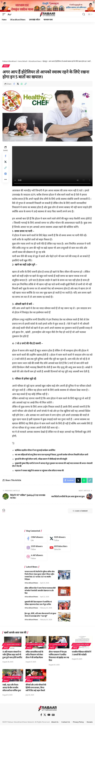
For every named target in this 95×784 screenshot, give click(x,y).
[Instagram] (36, 547)
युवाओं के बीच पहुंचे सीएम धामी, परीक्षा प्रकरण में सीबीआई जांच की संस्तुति (41, 459)
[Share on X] (18, 84)
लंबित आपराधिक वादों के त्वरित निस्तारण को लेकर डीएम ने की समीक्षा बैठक (34, 655)
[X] (59, 538)
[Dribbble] (36, 556)
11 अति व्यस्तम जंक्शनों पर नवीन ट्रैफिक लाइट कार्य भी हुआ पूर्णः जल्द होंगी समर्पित (12, 655)
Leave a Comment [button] (80, 510)
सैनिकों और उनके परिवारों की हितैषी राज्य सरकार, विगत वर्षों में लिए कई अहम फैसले (36, 688)
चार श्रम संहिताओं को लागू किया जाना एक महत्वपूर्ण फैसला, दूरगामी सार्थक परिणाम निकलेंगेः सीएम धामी (51, 454)
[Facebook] (36, 538)
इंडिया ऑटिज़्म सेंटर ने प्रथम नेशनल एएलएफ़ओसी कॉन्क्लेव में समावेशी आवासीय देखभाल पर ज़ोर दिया (40, 590)
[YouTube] (49, 715)
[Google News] (53, 715)
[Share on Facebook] (14, 84)
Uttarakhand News (31, 583)
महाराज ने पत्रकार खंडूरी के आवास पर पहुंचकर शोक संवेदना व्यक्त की (39, 470)
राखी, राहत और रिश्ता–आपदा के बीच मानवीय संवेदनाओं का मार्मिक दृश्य (11, 688)
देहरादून (6, 66)
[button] (4, 14)
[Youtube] (59, 547)
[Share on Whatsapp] (21, 84)
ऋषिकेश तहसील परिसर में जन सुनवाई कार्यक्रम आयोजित (35, 450)
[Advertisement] (47, 40)
